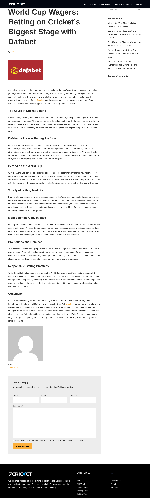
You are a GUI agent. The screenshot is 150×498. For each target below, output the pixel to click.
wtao (12, 52)
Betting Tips (118, 4)
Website (73, 395)
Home (79, 480)
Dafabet (40, 100)
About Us (81, 484)
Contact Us (116, 480)
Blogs (139, 4)
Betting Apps (105, 4)
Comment (18, 406)
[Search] (122, 9)
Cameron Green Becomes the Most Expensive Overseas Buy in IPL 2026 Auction (124, 34)
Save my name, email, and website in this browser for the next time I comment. (49, 440)
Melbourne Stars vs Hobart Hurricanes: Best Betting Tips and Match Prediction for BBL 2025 (122, 64)
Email (44, 395)
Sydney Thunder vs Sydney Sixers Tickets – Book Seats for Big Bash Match (123, 53)
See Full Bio (13, 367)
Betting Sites (90, 4)
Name (16, 395)
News (113, 484)
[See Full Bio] (20, 367)
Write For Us (116, 487)
